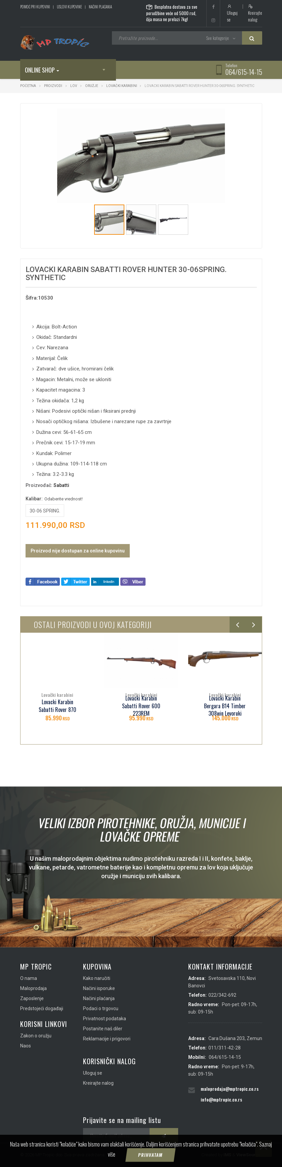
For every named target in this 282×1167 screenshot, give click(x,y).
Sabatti (61, 485)
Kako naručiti (96, 978)
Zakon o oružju (35, 1035)
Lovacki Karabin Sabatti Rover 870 (57, 706)
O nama (28, 978)
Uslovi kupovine (69, 6)
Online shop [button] (42, 69)
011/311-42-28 (224, 1047)
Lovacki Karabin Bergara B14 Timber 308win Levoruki (225, 706)
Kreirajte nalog (255, 13)
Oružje (91, 86)
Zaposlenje (32, 998)
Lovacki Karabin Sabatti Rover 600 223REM (141, 706)
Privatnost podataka (104, 1018)
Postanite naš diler (102, 1028)
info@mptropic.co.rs (221, 1099)
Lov (73, 86)
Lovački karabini (121, 86)
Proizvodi (53, 86)
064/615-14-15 (243, 72)
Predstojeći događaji (41, 1008)
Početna (28, 86)
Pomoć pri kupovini (35, 6)
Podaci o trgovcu (100, 1008)
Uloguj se (232, 13)
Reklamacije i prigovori (106, 1038)
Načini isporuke (99, 988)
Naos (25, 1045)
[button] (219, 114)
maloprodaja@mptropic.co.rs (229, 1088)
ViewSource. (249, 1154)
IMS (227, 1154)
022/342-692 (222, 995)
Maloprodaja (33, 988)
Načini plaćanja (100, 6)
